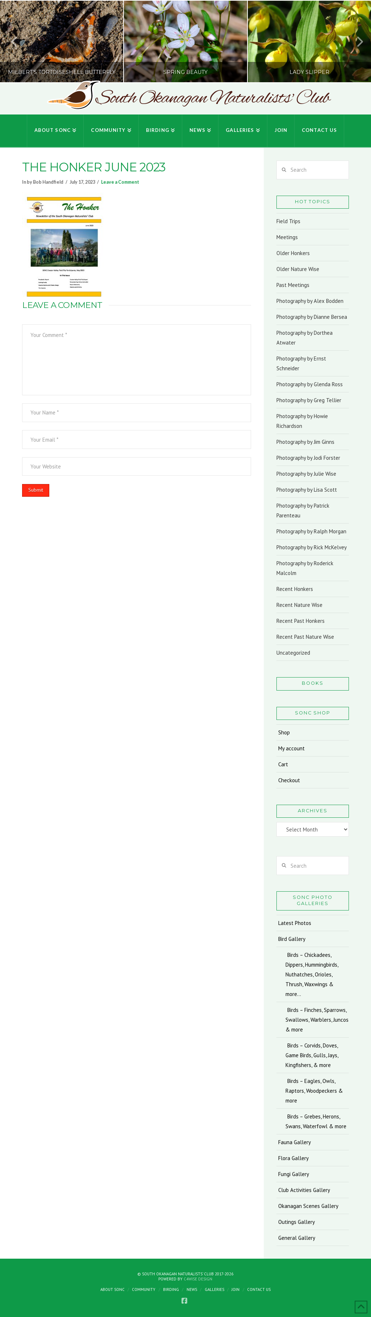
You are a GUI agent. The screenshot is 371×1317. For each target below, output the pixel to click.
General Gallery (296, 1237)
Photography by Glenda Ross (309, 384)
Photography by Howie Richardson (302, 421)
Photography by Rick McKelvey (311, 547)
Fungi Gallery (293, 1174)
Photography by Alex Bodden (309, 300)
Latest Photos (294, 923)
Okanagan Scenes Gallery (308, 1206)
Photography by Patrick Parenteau (302, 510)
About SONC (112, 1289)
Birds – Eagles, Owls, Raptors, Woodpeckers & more (314, 1091)
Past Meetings (292, 285)
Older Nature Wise (297, 269)
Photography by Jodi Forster (308, 457)
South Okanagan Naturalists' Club (212, 98)
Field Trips (288, 221)
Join (235, 1289)
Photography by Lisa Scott (306, 489)
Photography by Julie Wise (306, 473)
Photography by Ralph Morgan (311, 531)
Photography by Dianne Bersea (311, 316)
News (192, 1289)
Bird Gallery (291, 938)
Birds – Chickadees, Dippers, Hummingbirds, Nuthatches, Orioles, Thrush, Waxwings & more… (311, 974)
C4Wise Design (198, 1278)
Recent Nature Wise (299, 604)
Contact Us (259, 1289)
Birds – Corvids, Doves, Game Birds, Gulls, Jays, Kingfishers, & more (311, 1055)
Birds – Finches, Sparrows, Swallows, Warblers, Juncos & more (317, 1019)
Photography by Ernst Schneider (301, 363)
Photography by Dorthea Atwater (304, 337)
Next (356, 41)
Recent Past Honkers (300, 620)
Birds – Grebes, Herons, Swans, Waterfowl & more (315, 1121)
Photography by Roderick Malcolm (304, 568)
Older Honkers (293, 253)
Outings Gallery (296, 1221)
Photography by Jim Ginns (305, 441)
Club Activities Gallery (304, 1190)
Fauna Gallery (294, 1142)
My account (291, 748)
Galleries (214, 1289)
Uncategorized (293, 652)
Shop (284, 732)
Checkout (289, 780)
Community (143, 1289)
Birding (171, 1289)
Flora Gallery (293, 1158)
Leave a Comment (120, 182)
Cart (283, 764)
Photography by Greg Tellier (308, 400)
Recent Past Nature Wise (305, 636)
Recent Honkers (294, 588)
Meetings (287, 237)
